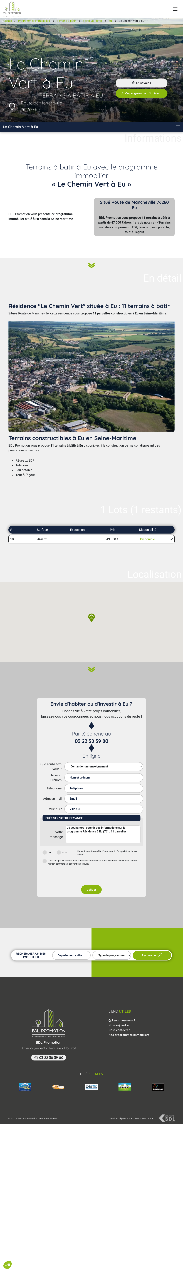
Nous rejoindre (118, 1011)
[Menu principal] (175, 9)
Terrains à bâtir (66, 20)
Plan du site (147, 1104)
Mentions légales (118, 1104)
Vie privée (134, 1104)
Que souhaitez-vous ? (51, 766)
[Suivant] (91, 267)
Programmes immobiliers (34, 20)
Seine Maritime (92, 20)
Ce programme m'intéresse (142, 93)
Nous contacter (119, 1016)
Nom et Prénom (56, 777)
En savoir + (141, 83)
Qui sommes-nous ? (121, 1006)
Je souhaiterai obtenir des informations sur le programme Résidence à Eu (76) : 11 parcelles (103, 834)
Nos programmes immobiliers (128, 1021)
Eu (110, 20)
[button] (91, 539)
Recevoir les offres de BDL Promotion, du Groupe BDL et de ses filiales (107, 853)
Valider (91, 875)
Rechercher (152, 941)
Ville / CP (55, 809)
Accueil (7, 20)
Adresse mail (52, 798)
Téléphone (54, 788)
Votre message (56, 834)
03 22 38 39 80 (91, 741)
